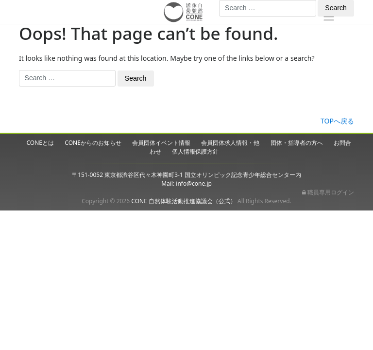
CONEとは (40, 143)
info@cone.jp (194, 183)
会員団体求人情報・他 (230, 143)
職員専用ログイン (328, 192)
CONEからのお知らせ (93, 143)
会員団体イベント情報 (161, 143)
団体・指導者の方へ (297, 143)
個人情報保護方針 (195, 151)
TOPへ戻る (337, 120)
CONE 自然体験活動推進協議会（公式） (183, 201)
